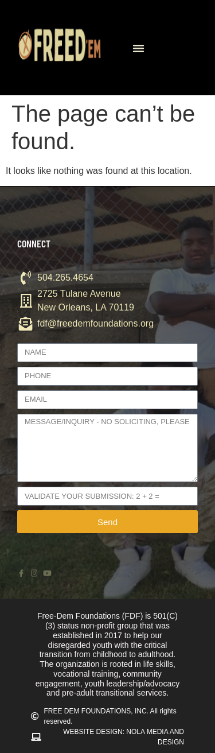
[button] (138, 47)
